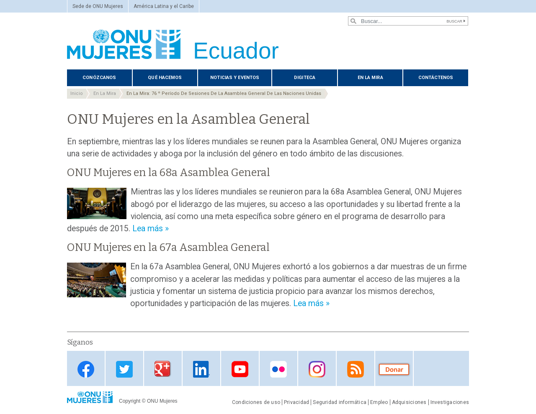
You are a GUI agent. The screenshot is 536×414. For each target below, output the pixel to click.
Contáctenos (435, 77)
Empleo (379, 402)
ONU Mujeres (162, 401)
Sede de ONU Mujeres (97, 6)
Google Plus (163, 369)
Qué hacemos (165, 77)
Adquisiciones (409, 402)
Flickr (278, 369)
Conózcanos (99, 77)
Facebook (86, 369)
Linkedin (201, 369)
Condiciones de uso (256, 402)
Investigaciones (449, 402)
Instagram (317, 369)
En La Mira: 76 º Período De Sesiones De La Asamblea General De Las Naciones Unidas (223, 93)
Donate (394, 369)
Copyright (129, 401)
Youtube (240, 369)
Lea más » (150, 228)
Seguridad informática (339, 402)
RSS (355, 369)
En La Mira (370, 77)
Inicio (76, 93)
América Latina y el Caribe (164, 6)
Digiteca (304, 77)
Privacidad (296, 402)
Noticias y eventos (234, 77)
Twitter (124, 369)
